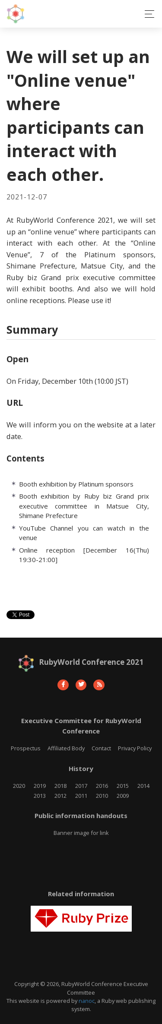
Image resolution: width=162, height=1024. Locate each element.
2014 (143, 786)
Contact (101, 748)
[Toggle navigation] (147, 14)
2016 (102, 786)
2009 (123, 796)
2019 (40, 786)
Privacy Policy (135, 748)
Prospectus (26, 748)
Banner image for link (81, 833)
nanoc (87, 1001)
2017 (81, 786)
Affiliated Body (66, 748)
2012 (60, 796)
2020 (19, 786)
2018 (60, 786)
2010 (102, 796)
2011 (81, 796)
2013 (40, 796)
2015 (123, 786)
